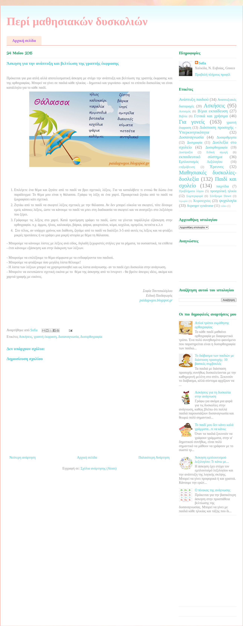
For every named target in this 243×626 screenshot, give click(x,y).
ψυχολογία (227, 200)
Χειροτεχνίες (202, 201)
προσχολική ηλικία (223, 191)
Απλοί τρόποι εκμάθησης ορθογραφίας (212, 325)
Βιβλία (183, 116)
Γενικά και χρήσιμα (211, 116)
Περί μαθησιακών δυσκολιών (77, 21)
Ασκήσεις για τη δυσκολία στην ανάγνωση (213, 394)
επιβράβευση (187, 167)
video (224, 205)
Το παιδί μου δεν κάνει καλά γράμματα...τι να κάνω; (214, 427)
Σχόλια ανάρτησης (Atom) (99, 468)
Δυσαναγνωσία (68, 337)
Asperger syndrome (200, 206)
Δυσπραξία (186, 152)
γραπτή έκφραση (45, 337)
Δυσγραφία (194, 142)
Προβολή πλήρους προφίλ (212, 74)
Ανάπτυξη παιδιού (194, 99)
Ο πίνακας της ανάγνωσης (212, 490)
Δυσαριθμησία (226, 137)
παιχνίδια (222, 186)
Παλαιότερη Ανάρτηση (154, 457)
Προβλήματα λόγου (191, 191)
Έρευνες (217, 166)
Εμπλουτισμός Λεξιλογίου (200, 162)
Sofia (202, 63)
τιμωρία (183, 201)
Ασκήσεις (25, 337)
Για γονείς (192, 122)
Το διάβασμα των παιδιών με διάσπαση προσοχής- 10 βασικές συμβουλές (214, 360)
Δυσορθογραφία (91, 337)
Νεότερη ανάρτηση (22, 457)
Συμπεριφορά (194, 196)
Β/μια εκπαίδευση (213, 111)
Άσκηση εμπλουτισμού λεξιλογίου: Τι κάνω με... (212, 460)
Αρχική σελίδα (24, 40)
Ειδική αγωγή (217, 152)
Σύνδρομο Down (220, 196)
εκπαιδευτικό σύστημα (200, 157)
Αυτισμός (185, 111)
